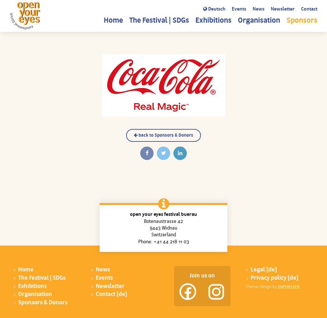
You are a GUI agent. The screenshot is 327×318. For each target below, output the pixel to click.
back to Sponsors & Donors (163, 135)
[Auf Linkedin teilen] (180, 153)
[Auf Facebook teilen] (147, 153)
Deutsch (214, 9)
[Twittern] (163, 153)
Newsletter (283, 9)
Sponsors (301, 21)
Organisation (259, 21)
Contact (309, 9)
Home (113, 21)
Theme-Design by (273, 286)
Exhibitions (213, 21)
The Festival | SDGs (159, 21)
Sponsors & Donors (42, 303)
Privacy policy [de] (274, 278)
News (258, 9)
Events (239, 9)
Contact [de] (111, 295)
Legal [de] (264, 270)
